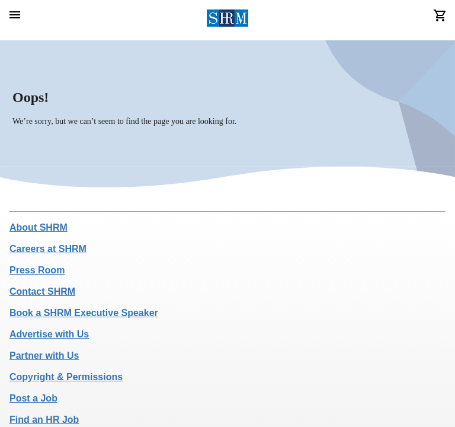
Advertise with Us (49, 334)
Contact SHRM (42, 291)
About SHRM (38, 227)
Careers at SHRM (47, 249)
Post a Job (33, 398)
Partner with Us (44, 355)
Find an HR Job (44, 420)
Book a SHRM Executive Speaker (83, 313)
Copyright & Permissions (66, 377)
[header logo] (228, 20)
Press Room (37, 270)
